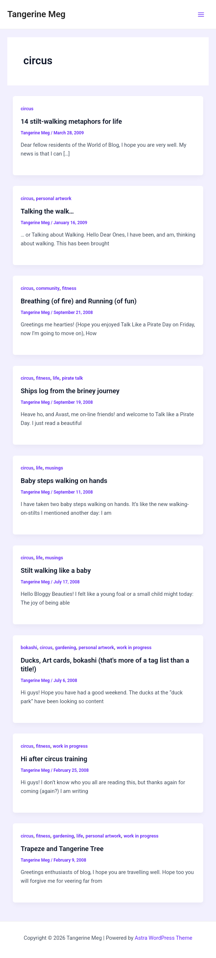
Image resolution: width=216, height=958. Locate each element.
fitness (69, 288)
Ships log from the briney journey (70, 391)
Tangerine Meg (36, 14)
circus (27, 108)
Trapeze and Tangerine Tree (62, 848)
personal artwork (53, 198)
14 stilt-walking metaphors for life (71, 121)
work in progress (134, 647)
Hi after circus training (54, 759)
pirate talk (72, 378)
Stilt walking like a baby (56, 570)
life (56, 378)
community (47, 288)
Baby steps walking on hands (64, 480)
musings (54, 468)
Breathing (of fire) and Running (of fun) (79, 301)
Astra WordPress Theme (163, 938)
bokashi (29, 647)
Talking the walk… (47, 211)
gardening (65, 647)
